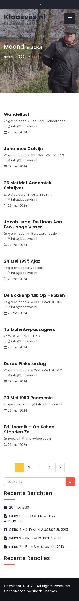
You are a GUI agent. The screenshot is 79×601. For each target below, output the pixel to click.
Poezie (52, 234)
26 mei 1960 (19, 507)
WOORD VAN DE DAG (46, 302)
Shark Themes (44, 591)
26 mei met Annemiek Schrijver (28, 185)
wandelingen (56, 121)
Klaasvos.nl (25, 17)
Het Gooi (37, 121)
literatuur (38, 234)
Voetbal (37, 268)
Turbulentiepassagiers (29, 329)
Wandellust (17, 114)
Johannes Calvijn (23, 148)
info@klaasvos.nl (24, 126)
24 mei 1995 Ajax (22, 261)
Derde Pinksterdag (25, 363)
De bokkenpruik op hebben (34, 295)
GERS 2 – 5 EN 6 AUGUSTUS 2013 (36, 546)
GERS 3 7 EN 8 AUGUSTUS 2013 (35, 538)
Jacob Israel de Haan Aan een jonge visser (33, 224)
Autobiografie (19, 194)
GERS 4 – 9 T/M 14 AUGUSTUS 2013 (38, 529)
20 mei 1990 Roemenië (28, 397)
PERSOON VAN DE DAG (47, 155)
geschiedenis (18, 121)
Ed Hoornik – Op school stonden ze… (30, 429)
